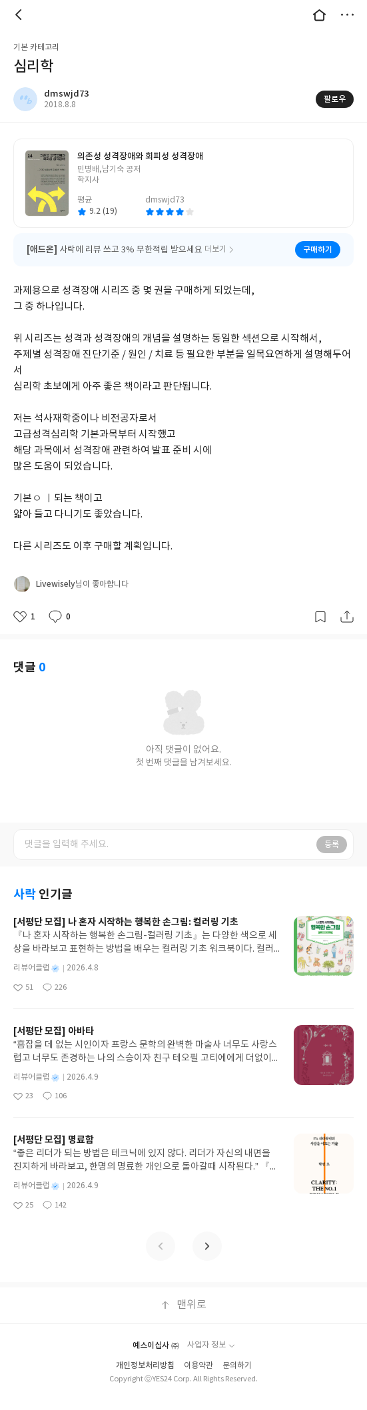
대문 (319, 14)
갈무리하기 (320, 599)
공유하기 (347, 599)
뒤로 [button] (20, 14)
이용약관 (198, 1348)
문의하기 (237, 1348)
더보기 (347, 14)
